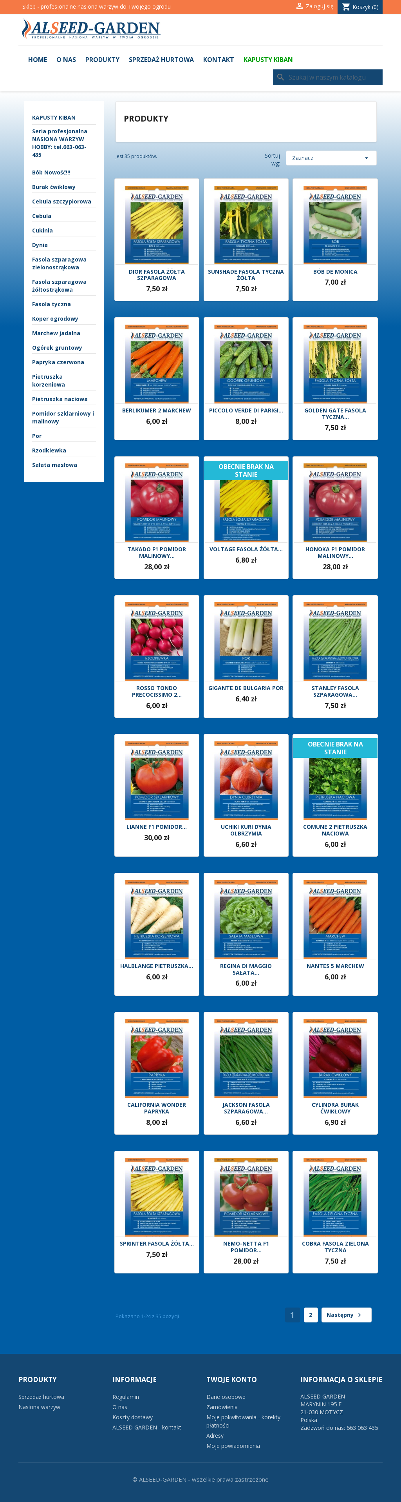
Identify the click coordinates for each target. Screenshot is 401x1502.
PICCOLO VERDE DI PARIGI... (246, 410)
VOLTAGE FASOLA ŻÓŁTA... (246, 549)
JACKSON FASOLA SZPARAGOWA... (246, 1108)
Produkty (102, 59)
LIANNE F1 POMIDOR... (156, 827)
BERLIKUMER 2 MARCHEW (156, 410)
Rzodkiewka (49, 450)
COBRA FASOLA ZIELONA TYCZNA (335, 1247)
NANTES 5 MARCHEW (335, 966)
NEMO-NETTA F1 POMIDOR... (246, 1247)
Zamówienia (222, 1407)
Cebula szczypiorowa (61, 201)
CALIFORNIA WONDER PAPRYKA (156, 1108)
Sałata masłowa (54, 465)
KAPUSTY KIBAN (268, 59)
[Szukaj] (328, 77)
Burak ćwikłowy (54, 187)
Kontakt (218, 59)
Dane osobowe (226, 1396)
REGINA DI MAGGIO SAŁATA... (246, 969)
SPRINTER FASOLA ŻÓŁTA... (157, 1243)
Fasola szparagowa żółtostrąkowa (59, 285)
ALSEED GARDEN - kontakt (146, 1427)
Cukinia (42, 230)
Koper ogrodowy (55, 318)
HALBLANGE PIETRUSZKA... (156, 966)
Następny (345, 1315)
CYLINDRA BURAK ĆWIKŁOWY (335, 1108)
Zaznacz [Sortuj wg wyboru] (331, 158)
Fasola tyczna (51, 304)
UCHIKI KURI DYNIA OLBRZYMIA (246, 830)
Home (37, 59)
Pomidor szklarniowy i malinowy (63, 417)
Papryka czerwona (58, 362)
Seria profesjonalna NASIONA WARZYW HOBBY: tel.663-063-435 (59, 142)
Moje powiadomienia (233, 1445)
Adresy (215, 1435)
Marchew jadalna (56, 333)
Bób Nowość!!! (51, 172)
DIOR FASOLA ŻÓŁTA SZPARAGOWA (157, 275)
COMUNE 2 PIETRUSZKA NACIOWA (335, 830)
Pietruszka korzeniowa (48, 380)
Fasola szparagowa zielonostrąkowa (59, 263)
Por (37, 436)
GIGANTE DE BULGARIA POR (246, 688)
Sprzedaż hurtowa (161, 59)
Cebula (41, 216)
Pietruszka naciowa (60, 399)
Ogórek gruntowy (57, 347)
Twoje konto (231, 1379)
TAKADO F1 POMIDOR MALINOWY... (156, 552)
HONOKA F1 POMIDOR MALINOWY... (335, 552)
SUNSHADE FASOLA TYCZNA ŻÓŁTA (246, 275)
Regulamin (125, 1396)
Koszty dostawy (132, 1417)
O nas (66, 59)
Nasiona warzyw (39, 1407)
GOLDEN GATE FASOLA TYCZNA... (335, 414)
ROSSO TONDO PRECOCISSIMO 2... (157, 691)
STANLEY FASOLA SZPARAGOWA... (335, 691)
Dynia (40, 245)
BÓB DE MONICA (335, 272)
